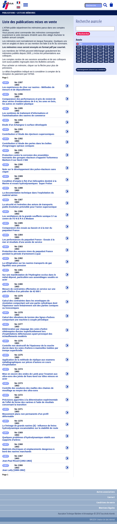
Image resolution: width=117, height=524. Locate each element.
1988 (84, 61)
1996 (78, 58)
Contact (111, 497)
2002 (89, 55)
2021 (100, 47)
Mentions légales (107, 507)
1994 (89, 58)
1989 (78, 61)
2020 (106, 47)
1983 (111, 61)
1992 (100, 58)
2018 (78, 50)
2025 (78, 47)
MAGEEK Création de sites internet (102, 519)
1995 (84, 58)
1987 (89, 61)
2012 (111, 50)
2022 (95, 47)
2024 (84, 47)
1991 (106, 58)
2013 (106, 50)
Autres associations (106, 491)
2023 (89, 47)
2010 (84, 53)
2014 (100, 50)
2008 (95, 53)
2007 (100, 53)
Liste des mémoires (26, 12)
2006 (106, 53)
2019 (111, 47)
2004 (78, 55)
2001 (95, 55)
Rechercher (84, 33)
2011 (78, 53)
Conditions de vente (105, 502)
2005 (111, 53)
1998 (111, 55)
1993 (95, 58)
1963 (80, 44)
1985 (100, 61)
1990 (111, 58)
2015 (95, 50)
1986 (95, 61)
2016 (89, 50)
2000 (100, 55)
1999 (106, 55)
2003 (84, 55)
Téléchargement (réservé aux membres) (91, 69)
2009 (89, 53)
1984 (106, 61)
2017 (84, 50)
